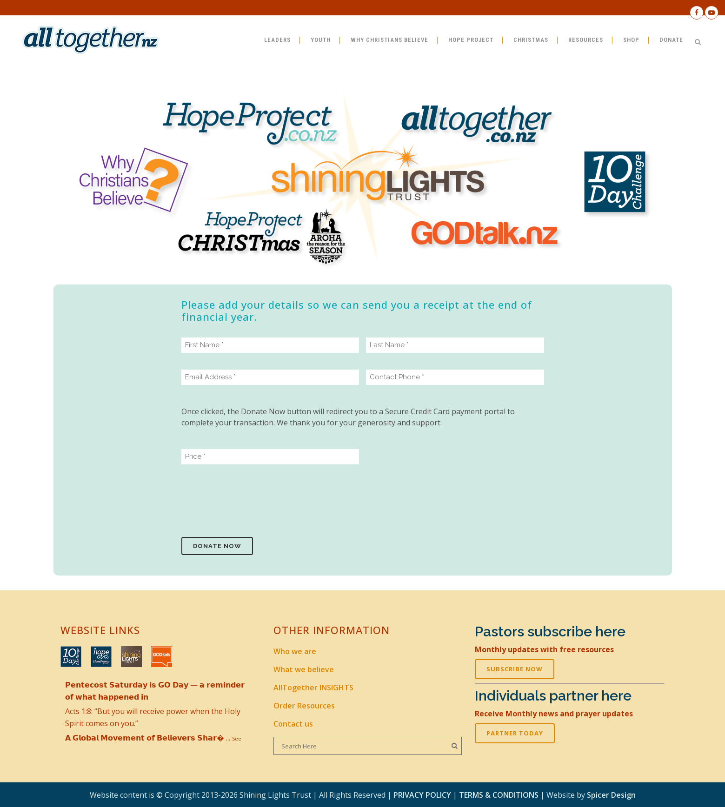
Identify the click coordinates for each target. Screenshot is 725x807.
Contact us (293, 724)
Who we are (294, 651)
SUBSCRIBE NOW (514, 669)
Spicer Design (611, 795)
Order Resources (304, 706)
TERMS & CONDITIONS (499, 795)
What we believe (303, 669)
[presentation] (252, 499)
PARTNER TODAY (514, 733)
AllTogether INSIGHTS (313, 687)
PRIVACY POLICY (422, 795)
